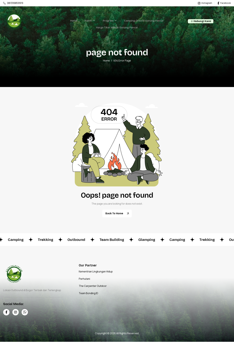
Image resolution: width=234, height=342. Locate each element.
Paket (90, 21)
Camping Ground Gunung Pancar (142, 21)
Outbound (79, 240)
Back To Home (118, 214)
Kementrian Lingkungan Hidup (96, 272)
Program (109, 21)
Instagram (205, 3)
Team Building (116, 240)
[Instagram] (15, 312)
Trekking (48, 240)
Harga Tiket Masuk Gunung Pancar (117, 28)
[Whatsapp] (25, 312)
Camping (17, 240)
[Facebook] (6, 312)
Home (75, 21)
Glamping (152, 240)
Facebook (224, 3)
